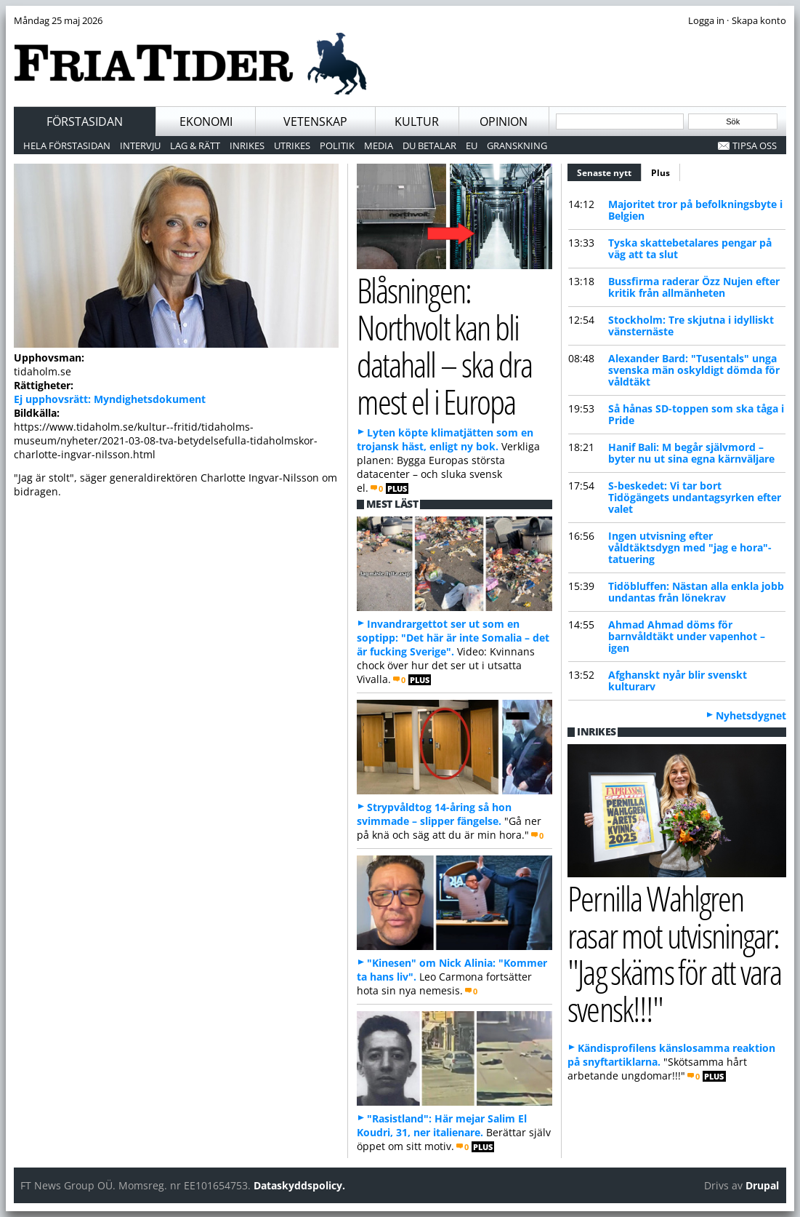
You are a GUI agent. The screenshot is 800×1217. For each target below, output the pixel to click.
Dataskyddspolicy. (299, 1185)
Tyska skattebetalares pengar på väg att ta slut (690, 248)
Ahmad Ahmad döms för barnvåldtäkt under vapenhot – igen (686, 636)
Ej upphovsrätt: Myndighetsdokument (110, 399)
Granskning (517, 145)
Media (378, 145)
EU (471, 145)
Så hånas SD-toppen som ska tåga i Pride (696, 414)
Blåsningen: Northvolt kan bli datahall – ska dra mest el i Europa (444, 345)
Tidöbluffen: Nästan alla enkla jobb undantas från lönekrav (696, 591)
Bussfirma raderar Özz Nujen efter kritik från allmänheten (694, 287)
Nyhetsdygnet (751, 715)
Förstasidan (85, 121)
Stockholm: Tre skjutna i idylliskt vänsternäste (691, 325)
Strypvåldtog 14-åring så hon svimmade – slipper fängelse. (434, 814)
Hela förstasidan (66, 145)
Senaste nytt (609, 171)
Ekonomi (206, 121)
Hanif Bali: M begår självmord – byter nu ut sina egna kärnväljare (691, 453)
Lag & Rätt (195, 145)
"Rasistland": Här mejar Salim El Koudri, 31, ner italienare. (442, 1125)
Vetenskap (315, 121)
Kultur (417, 121)
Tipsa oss (754, 145)
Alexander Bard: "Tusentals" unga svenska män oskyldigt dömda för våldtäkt (694, 369)
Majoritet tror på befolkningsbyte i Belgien (695, 210)
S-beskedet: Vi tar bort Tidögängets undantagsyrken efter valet (694, 497)
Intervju (140, 145)
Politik (337, 145)
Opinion (504, 121)
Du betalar (429, 145)
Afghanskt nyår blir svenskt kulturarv (677, 680)
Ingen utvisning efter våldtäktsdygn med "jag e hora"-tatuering (690, 547)
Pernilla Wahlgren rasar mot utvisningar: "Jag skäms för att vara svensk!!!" (674, 953)
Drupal (762, 1185)
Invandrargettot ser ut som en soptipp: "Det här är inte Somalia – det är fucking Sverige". (453, 637)
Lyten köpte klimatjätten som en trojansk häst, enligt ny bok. (445, 439)
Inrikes (247, 145)
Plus (660, 172)
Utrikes (292, 145)
